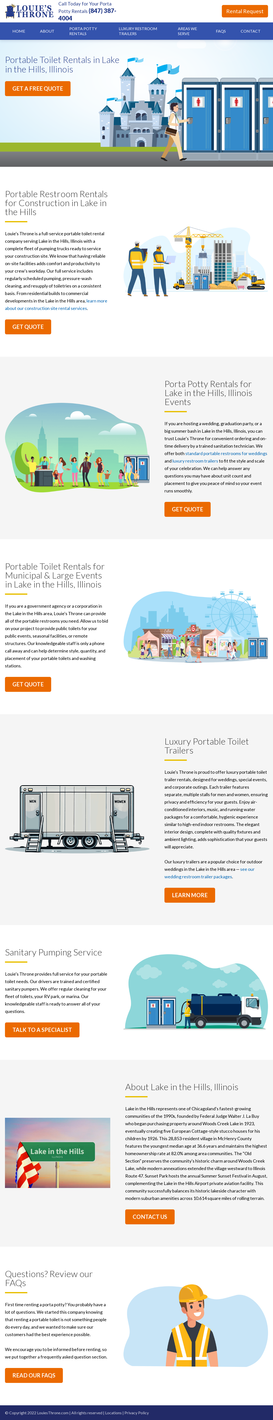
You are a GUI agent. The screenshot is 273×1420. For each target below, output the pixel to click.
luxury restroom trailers (195, 461)
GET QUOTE (28, 326)
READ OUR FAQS (33, 1375)
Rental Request (245, 11)
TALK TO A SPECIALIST (42, 1029)
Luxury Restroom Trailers (138, 31)
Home (18, 31)
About (47, 31)
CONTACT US (150, 1216)
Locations (113, 1412)
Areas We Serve (187, 31)
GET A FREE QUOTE (37, 88)
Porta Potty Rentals (83, 31)
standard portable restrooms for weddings (226, 453)
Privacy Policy (136, 1412)
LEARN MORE (190, 895)
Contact (251, 31)
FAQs (221, 31)
